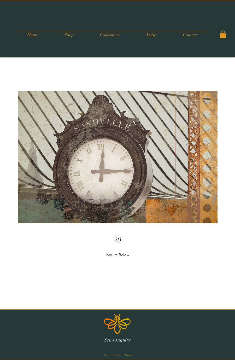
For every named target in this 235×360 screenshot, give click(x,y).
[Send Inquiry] (117, 340)
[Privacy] (117, 355)
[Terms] (106, 355)
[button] (109, 35)
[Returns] (128, 355)
